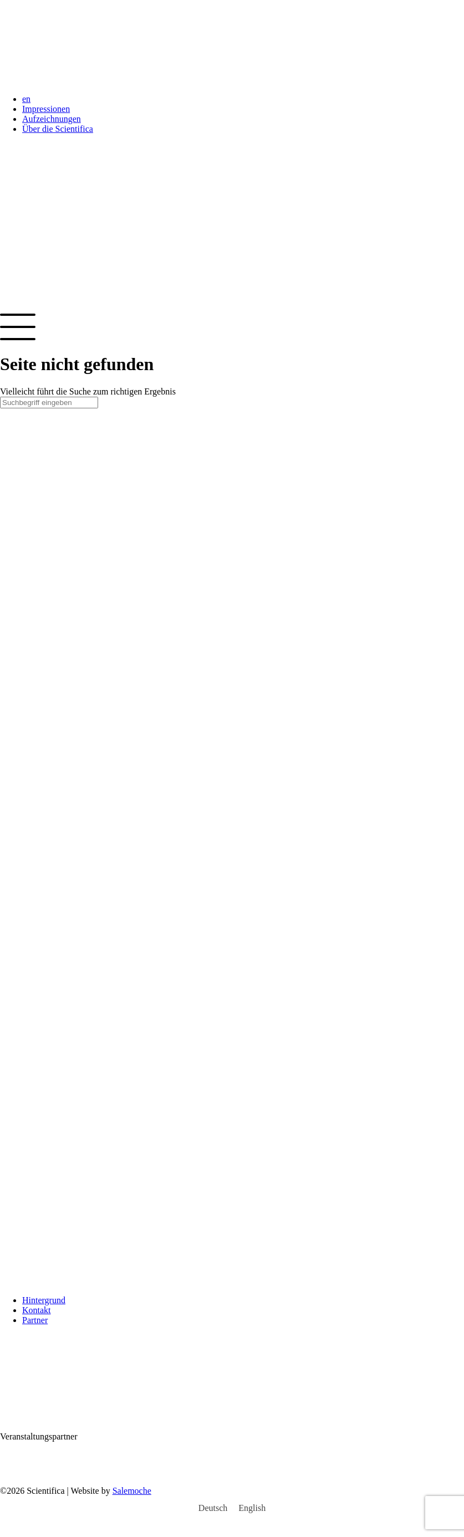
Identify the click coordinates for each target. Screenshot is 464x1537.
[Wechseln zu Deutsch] (213, 1508)
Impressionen (46, 109)
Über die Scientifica (57, 129)
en (26, 99)
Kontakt (36, 1310)
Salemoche (132, 1490)
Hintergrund (43, 1300)
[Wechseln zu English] (252, 1508)
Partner (35, 1320)
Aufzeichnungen (51, 119)
